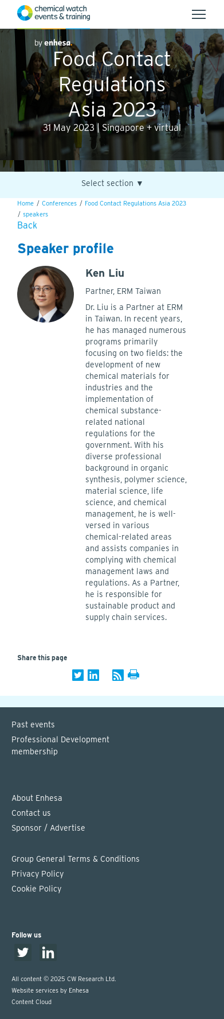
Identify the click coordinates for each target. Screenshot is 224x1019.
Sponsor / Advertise (48, 827)
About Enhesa (36, 798)
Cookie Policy (36, 888)
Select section (112, 183)
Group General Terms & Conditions (75, 858)
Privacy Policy (37, 873)
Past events (33, 724)
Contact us (31, 812)
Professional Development (117, 746)
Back (27, 225)
